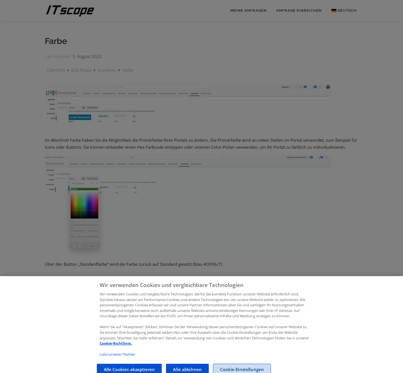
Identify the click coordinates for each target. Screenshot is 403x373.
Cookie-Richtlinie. (116, 347)
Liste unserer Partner (117, 358)
